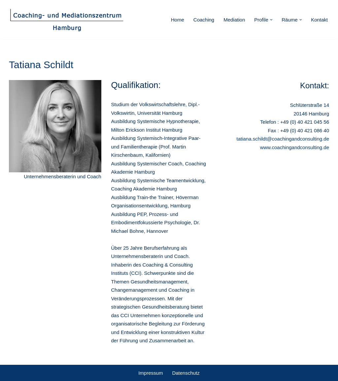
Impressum (150, 373)
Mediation (234, 19)
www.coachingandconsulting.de (294, 147)
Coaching (203, 19)
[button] (271, 20)
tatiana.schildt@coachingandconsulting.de (283, 139)
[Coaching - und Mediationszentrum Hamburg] (66, 19)
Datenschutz (185, 373)
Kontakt (319, 19)
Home (177, 19)
